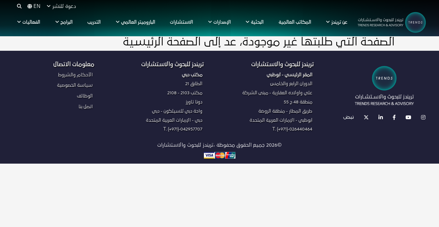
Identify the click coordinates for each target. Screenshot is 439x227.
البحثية (254, 22)
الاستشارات (181, 22)
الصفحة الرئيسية (162, 42)
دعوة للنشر (61, 6)
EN (33, 6)
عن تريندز (336, 22)
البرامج (63, 22)
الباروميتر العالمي (135, 22)
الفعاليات (28, 22)
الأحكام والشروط (75, 75)
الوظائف (85, 96)
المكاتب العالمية (295, 22)
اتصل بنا (85, 107)
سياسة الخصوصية (75, 85)
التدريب (94, 22)
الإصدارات (219, 22)
